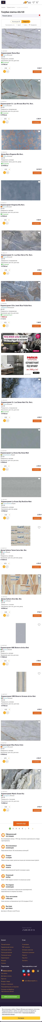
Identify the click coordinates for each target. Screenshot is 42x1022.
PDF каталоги (26, 947)
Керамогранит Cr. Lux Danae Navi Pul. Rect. (17, 402)
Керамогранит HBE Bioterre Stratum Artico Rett (18, 696)
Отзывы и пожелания (7, 984)
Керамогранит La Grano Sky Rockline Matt (16, 501)
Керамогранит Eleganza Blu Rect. (13, 205)
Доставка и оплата (6, 976)
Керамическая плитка (7, 947)
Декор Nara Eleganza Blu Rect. (12, 154)
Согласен (21, 1018)
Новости (24, 955)
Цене (19, 25)
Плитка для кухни (6, 955)
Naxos (4, 552)
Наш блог (25, 958)
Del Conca (5, 649)
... (25, 828)
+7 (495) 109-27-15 (28, 930)
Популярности (34, 25)
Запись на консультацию (10, 996)
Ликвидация (4, 307)
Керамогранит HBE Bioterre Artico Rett (15, 647)
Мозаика (3, 960)
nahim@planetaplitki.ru (31, 981)
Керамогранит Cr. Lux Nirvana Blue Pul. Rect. (17, 104)
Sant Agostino (6, 795)
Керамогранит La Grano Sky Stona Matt (15, 453)
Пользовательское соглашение (10, 986)
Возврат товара (5, 981)
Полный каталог (5, 944)
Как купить (4, 973)
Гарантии (3, 978)
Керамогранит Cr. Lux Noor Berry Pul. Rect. (17, 255)
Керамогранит (5, 958)
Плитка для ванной (6, 952)
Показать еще (21, 823)
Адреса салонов (7, 970)
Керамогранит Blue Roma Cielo (12, 745)
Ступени (3, 963)
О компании (25, 944)
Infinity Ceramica (7, 454)
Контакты (24, 960)
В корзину (37, 72)
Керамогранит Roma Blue (10, 53)
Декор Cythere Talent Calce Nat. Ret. (14, 550)
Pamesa (5, 55)
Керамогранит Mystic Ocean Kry (12, 794)
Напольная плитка (6, 950)
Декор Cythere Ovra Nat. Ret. (11, 599)
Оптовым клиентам (27, 950)
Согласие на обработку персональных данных (7, 990)
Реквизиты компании (28, 952)
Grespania (5, 747)
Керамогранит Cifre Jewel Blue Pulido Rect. (16, 305)
